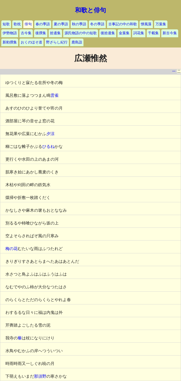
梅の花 (11, 248)
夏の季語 (61, 24)
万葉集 (160, 24)
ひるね (48, 146)
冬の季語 (97, 24)
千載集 (153, 33)
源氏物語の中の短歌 (81, 33)
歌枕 (17, 24)
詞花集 (138, 33)
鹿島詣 (76, 42)
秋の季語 (79, 24)
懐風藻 (146, 24)
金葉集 (124, 33)
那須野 (40, 376)
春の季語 (43, 24)
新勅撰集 (10, 42)
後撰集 (40, 33)
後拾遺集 (108, 33)
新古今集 (170, 33)
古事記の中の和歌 (122, 24)
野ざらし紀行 (57, 42)
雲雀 (54, 95)
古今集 (26, 33)
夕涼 (50, 134)
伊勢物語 (10, 33)
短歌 (6, 24)
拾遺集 (55, 33)
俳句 (28, 24)
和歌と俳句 (90, 10)
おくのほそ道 (31, 42)
